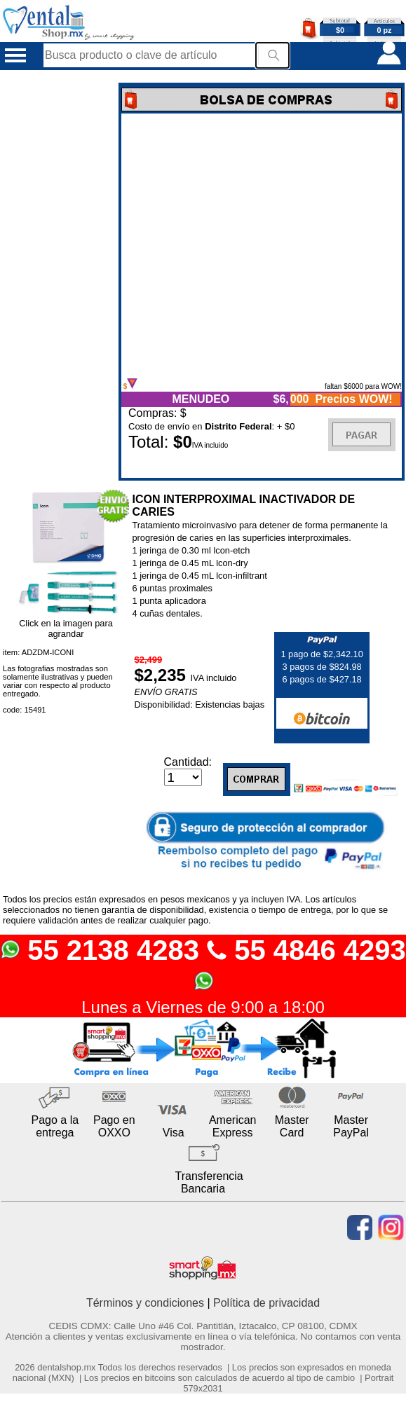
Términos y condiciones (145, 1303)
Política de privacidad (266, 1303)
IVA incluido (214, 678)
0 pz (384, 30)
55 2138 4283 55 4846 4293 (203, 963)
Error (261, 246)
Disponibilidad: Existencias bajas (199, 704)
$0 (340, 30)
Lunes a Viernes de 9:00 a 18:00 (203, 1007)
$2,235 (162, 675)
